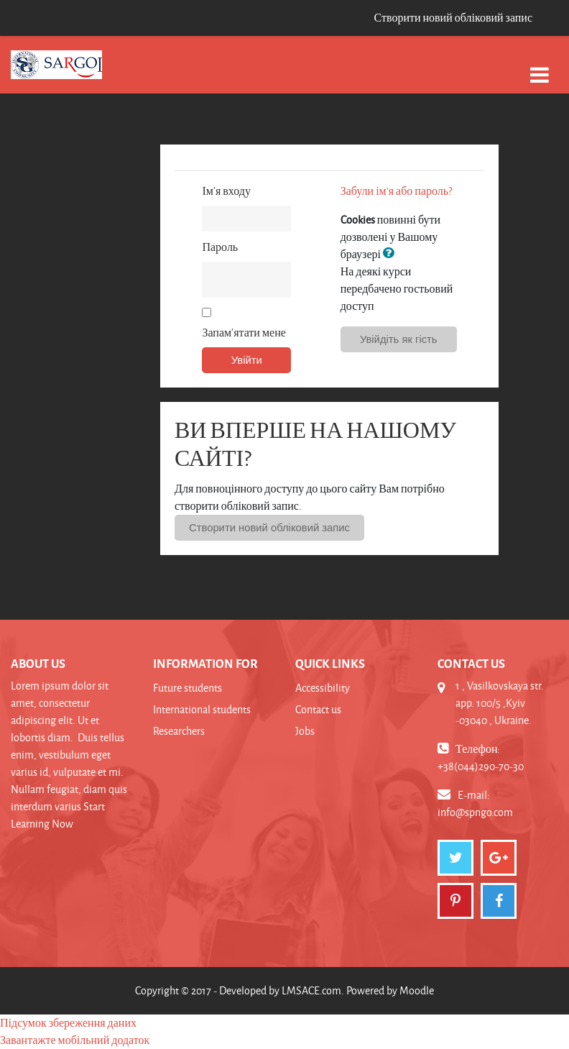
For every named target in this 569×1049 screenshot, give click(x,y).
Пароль (220, 247)
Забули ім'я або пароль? (396, 190)
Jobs (305, 730)
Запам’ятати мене (243, 332)
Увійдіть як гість (399, 339)
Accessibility (322, 687)
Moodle (416, 990)
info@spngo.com (475, 812)
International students (202, 709)
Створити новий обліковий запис (453, 17)
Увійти (246, 360)
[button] (391, 254)
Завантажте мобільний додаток (74, 1040)
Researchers (179, 730)
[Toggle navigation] (539, 67)
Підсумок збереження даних (68, 1022)
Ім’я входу (226, 190)
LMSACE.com (311, 990)
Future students (187, 687)
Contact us (318, 709)
